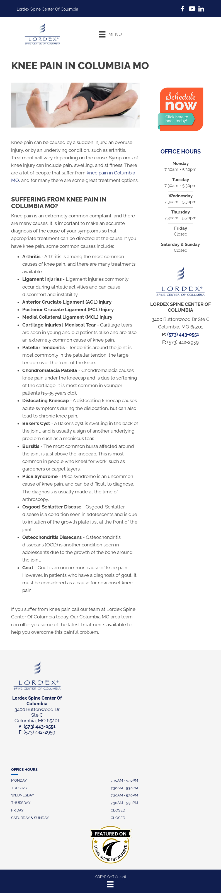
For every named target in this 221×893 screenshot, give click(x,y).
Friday (17, 810)
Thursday (20, 803)
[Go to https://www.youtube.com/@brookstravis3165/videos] (192, 9)
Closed (118, 810)
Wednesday (22, 795)
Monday (19, 780)
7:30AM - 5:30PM (124, 780)
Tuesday (19, 788)
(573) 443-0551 (183, 334)
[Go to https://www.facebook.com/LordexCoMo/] (182, 10)
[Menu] (110, 34)
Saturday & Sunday (30, 818)
